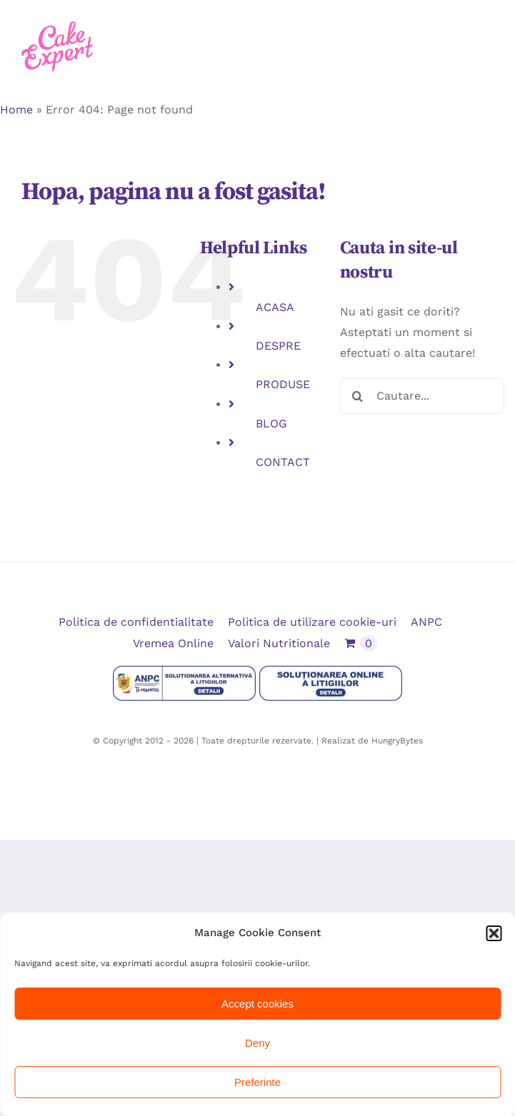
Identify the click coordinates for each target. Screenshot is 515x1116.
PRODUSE (283, 384)
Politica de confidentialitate (136, 622)
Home (16, 109)
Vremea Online (173, 643)
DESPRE (278, 345)
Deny (257, 1043)
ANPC (426, 622)
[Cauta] (358, 396)
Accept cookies (257, 1004)
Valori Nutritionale (279, 643)
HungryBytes (397, 741)
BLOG (271, 423)
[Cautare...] (422, 396)
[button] (493, 933)
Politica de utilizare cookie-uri (312, 622)
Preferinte (257, 1082)
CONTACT (283, 462)
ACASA (275, 307)
